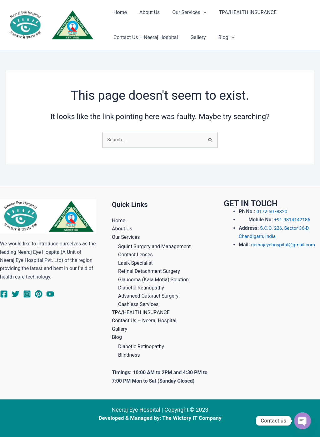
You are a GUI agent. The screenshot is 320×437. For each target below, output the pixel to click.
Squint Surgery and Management (154, 246)
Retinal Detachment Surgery (149, 271)
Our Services (183, 12)
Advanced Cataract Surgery (148, 296)
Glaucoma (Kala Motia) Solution (153, 279)
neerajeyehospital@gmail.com (284, 244)
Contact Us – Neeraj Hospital (144, 37)
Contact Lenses (135, 255)
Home (119, 12)
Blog (220, 37)
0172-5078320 (273, 211)
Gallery (194, 37)
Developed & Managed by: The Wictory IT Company (160, 417)
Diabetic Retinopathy (141, 288)
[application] (197, 12)
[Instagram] (27, 294)
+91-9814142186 (292, 220)
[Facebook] (4, 294)
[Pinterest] (38, 294)
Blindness (129, 355)
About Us (146, 12)
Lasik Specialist (135, 263)
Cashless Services (138, 304)
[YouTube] (50, 294)
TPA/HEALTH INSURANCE (239, 12)
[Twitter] (15, 294)
